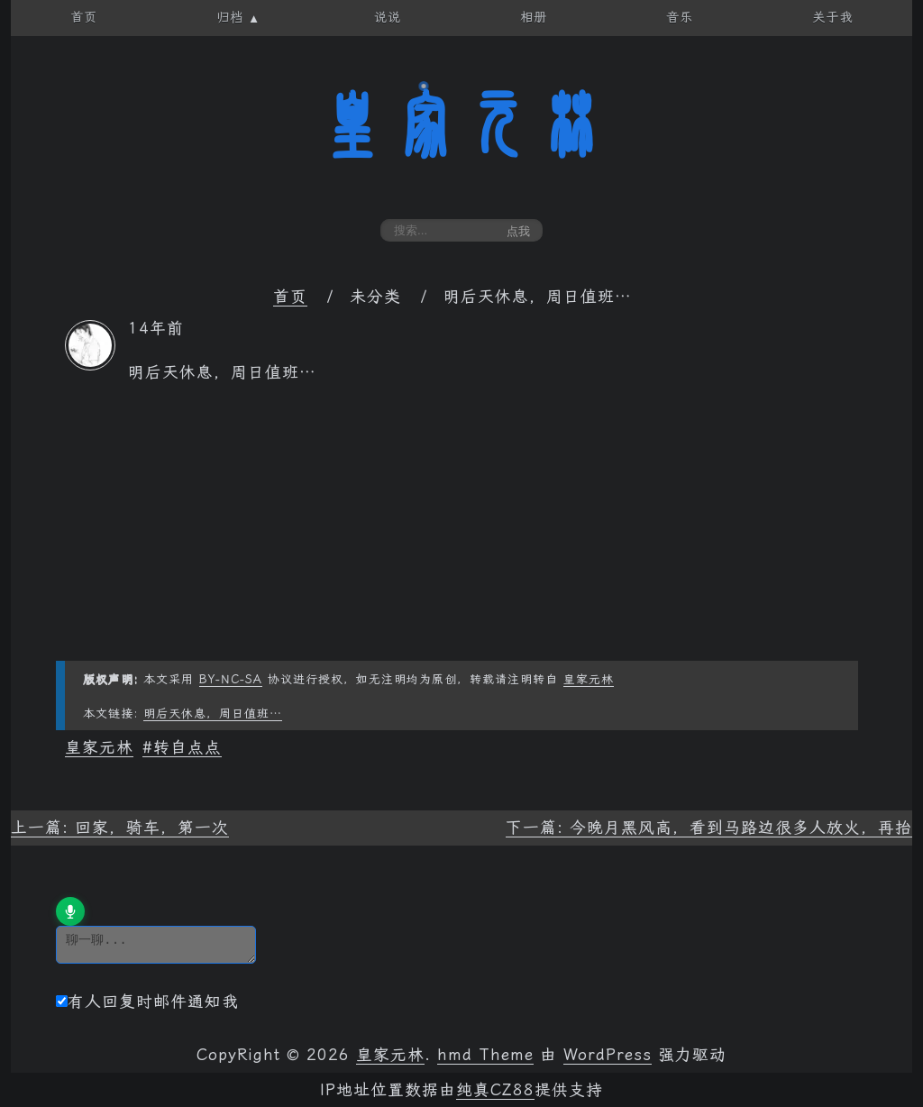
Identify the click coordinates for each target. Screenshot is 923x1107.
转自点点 (187, 747)
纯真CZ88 (495, 1090)
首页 (290, 297)
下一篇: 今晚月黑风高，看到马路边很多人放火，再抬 (709, 828)
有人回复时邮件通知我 (147, 1002)
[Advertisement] (461, 534)
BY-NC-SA (230, 679)
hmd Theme (485, 1055)
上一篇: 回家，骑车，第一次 (120, 828)
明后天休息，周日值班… (212, 713)
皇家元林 (461, 125)
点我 (518, 231)
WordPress (607, 1055)
